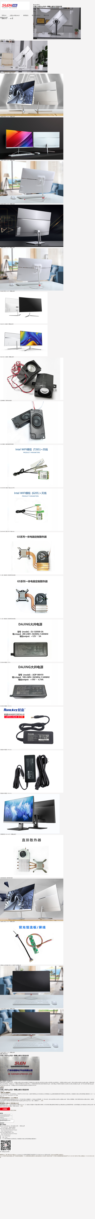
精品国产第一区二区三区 (69, 1156)
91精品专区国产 (49, 1156)
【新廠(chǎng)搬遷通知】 (5, 1092)
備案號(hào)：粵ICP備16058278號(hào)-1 (8, 1155)
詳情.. (42, 1100)
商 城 (11, 18)
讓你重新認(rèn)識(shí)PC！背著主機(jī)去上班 (9, 1103)
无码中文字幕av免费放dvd (79, 1156)
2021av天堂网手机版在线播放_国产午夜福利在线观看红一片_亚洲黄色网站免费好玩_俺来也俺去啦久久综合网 (23, 1156)
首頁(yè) (4, 15)
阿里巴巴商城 (13, 1110)
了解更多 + (2, 1086)
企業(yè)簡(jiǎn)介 (15, 15)
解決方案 (46, 15)
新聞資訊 (25, 15)
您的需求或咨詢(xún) (8, 1121)
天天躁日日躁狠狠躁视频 (58, 1156)
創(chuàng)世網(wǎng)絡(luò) (57, 1155)
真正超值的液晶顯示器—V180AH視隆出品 (9, 1097)
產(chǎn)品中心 (36, 15)
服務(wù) (4, 18)
